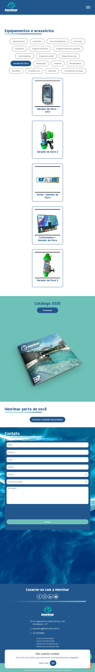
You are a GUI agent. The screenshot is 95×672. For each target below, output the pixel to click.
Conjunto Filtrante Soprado (68, 49)
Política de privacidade (45, 641)
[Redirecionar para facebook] (39, 596)
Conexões (19, 49)
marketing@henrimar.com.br (46, 628)
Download (47, 310)
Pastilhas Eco (34, 71)
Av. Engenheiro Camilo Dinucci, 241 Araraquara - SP (49, 622)
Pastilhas (16, 71)
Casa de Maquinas (58, 41)
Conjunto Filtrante (40, 49)
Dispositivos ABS (46, 56)
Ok (53, 663)
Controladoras (24, 56)
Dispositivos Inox (69, 56)
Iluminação (41, 63)
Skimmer (52, 71)
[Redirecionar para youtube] (55, 596)
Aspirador (37, 41)
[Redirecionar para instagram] (44, 596)
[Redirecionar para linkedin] (50, 596)
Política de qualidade (45, 638)
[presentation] (25, 512)
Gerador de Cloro (20, 63)
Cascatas (78, 41)
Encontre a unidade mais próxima (47, 419)
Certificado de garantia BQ (47, 644)
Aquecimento (19, 41)
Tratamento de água (73, 71)
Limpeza (57, 63)
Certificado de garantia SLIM (47, 647)
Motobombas (75, 63)
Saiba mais (44, 663)
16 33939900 (38, 633)
